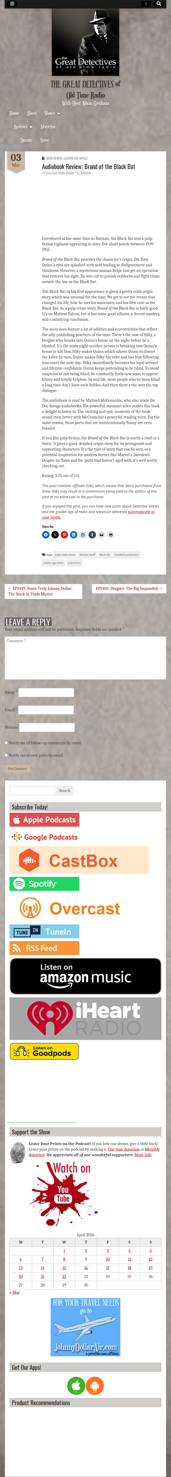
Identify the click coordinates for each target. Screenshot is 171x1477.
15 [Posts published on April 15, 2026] (64, 1268)
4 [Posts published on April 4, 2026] (129, 1250)
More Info (142, 1155)
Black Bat (104, 554)
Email (11, 710)
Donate (27, 140)
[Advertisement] (41, 1094)
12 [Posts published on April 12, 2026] (150, 1259)
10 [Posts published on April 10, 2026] (108, 1259)
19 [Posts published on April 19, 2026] (150, 1268)
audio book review (65, 554)
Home (14, 113)
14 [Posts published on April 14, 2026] (42, 1268)
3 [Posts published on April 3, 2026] (108, 1250)
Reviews (20, 126)
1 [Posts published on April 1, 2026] (64, 1250)
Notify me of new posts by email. (36, 755)
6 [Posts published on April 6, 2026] (21, 1259)
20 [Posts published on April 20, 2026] (21, 1276)
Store (44, 140)
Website (11, 727)
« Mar (15, 1292)
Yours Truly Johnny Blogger (59, 172)
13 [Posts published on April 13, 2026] (21, 1268)
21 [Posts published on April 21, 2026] (42, 1276)
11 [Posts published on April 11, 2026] (129, 1259)
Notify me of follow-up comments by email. (45, 743)
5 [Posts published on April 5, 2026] (151, 1250)
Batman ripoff (87, 554)
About (32, 113)
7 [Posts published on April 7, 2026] (42, 1259)
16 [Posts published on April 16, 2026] (86, 1268)
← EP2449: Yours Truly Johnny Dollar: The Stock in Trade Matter (40, 591)
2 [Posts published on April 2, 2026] (86, 1250)
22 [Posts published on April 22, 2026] (64, 1276)
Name (11, 692)
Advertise (48, 126)
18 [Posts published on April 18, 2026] (129, 1268)
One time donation (123, 1149)
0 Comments (84, 172)
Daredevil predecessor (126, 554)
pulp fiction (74, 563)
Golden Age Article (75, 158)
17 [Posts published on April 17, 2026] (108, 1268)
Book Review (54, 158)
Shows (49, 113)
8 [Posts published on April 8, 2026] (64, 1259)
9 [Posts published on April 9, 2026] (86, 1259)
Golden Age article (54, 563)
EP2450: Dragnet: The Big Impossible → (129, 588)
